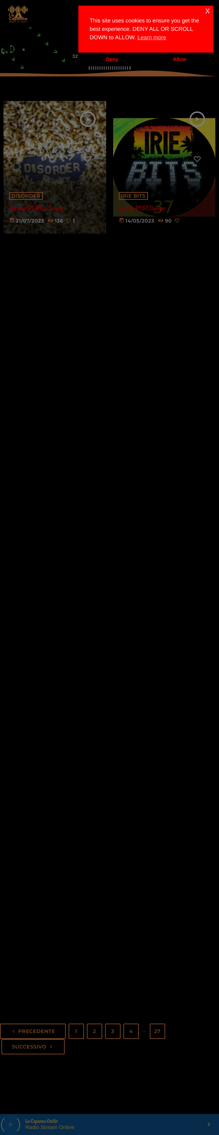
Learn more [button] (151, 38)
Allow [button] (179, 59)
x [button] (207, 10)
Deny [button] (112, 59)
